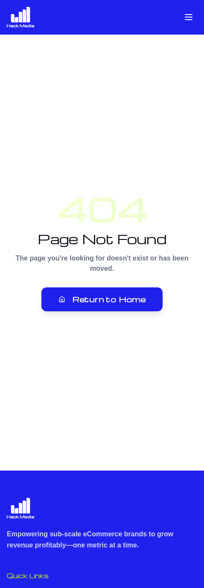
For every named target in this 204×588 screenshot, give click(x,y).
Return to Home (102, 299)
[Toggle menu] (188, 17)
